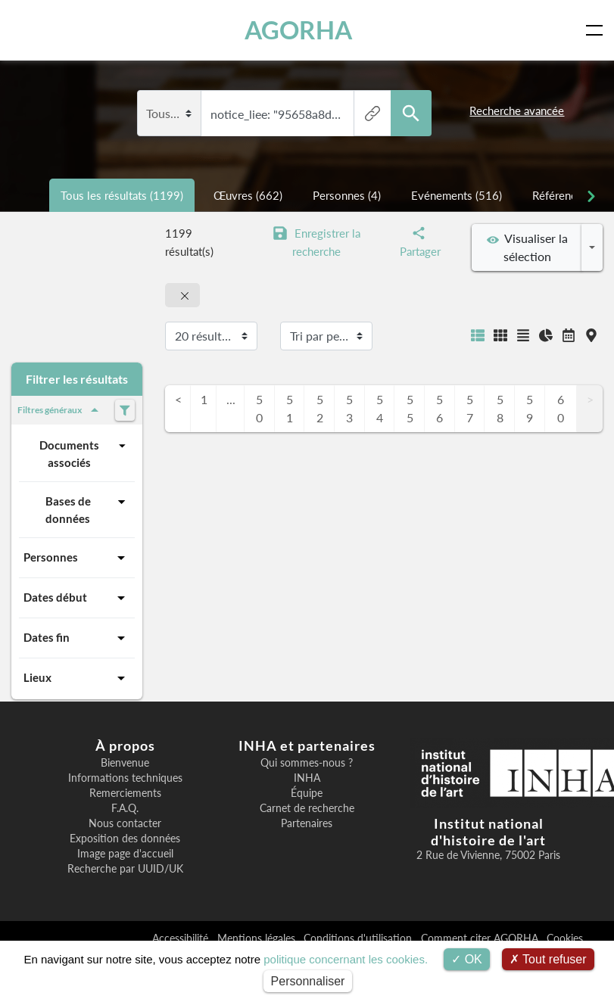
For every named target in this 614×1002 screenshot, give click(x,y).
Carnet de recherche (307, 808)
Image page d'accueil (125, 853)
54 (379, 408)
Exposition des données (125, 838)
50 (259, 408)
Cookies (565, 938)
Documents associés (84, 453)
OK (466, 959)
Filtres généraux (60, 410)
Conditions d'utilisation (359, 938)
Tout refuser (548, 959)
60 (560, 408)
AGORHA (299, 30)
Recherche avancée (516, 110)
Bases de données (87, 509)
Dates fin (76, 638)
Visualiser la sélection (527, 247)
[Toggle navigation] (597, 30)
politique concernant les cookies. (345, 959)
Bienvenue (125, 763)
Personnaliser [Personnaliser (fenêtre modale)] (308, 981)
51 (289, 408)
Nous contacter (125, 823)
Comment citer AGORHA (481, 938)
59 (529, 408)
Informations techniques (125, 778)
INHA (307, 778)
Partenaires (306, 823)
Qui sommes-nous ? (306, 763)
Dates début (76, 598)
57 (469, 408)
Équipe (307, 793)
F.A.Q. (125, 808)
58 (500, 408)
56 (439, 408)
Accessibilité (181, 938)
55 (410, 408)
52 (319, 408)
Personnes (76, 558)
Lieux (76, 678)
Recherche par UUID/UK (125, 869)
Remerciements (125, 793)
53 (349, 408)
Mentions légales (257, 938)
